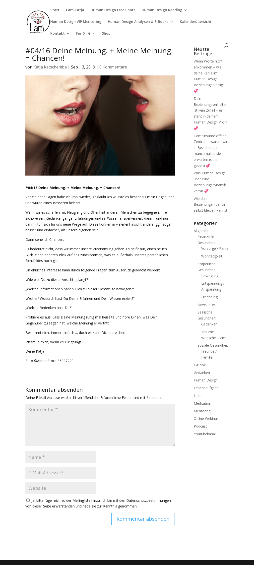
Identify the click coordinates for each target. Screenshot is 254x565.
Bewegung (209, 275)
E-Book (200, 365)
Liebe (198, 395)
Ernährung (209, 297)
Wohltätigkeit (211, 256)
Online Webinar (206, 418)
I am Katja (75, 10)
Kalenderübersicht (196, 22)
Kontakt (57, 34)
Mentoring (202, 411)
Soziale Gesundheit (212, 345)
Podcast (200, 426)
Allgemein (201, 230)
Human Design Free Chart (113, 10)
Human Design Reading (162, 10)
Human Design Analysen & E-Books (138, 22)
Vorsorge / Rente (215, 248)
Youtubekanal (205, 434)
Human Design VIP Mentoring (75, 22)
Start (55, 10)
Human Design (206, 380)
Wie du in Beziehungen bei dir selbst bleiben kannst (210, 204)
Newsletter (206, 304)
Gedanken (209, 324)
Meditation (202, 403)
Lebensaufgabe (206, 387)
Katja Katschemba (50, 67)
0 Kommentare (113, 67)
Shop (106, 34)
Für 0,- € (83, 34)
